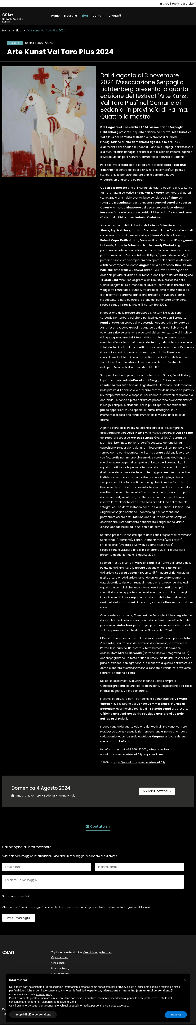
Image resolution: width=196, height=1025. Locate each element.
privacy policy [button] (126, 986)
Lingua (115, 16)
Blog (85, 16)
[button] (185, 980)
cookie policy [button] (44, 994)
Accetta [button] (176, 1014)
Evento (13, 44)
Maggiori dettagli (157, 793)
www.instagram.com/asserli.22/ (121, 756)
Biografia (70, 16)
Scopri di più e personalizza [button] (33, 1014)
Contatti (98, 16)
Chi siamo (58, 964)
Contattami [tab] (98, 825)
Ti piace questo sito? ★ (81, 956)
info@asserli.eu (159, 751)
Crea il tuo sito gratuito (177, 4)
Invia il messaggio (18, 919)
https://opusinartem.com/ (166, 256)
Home (55, 16)
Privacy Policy (60, 970)
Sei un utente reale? (15, 897)
